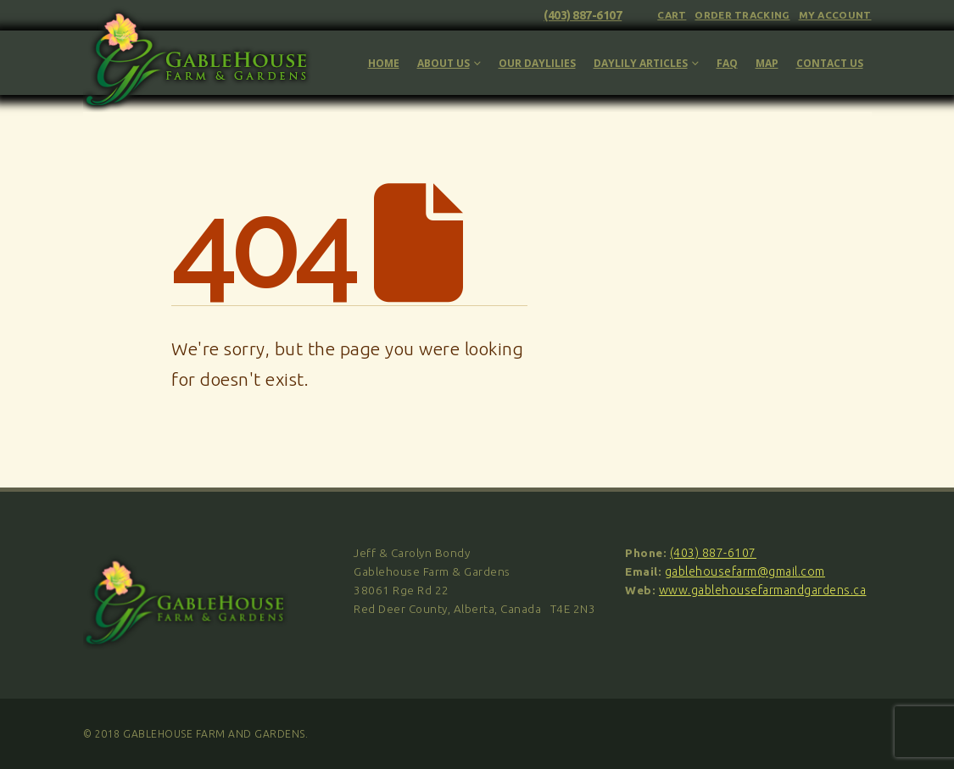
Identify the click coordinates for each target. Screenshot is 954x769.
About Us (443, 63)
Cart (671, 14)
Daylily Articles (641, 63)
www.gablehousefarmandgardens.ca (763, 590)
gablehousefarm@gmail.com (745, 571)
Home (383, 63)
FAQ (727, 63)
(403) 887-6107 (583, 15)
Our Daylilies (537, 63)
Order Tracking (742, 14)
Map (767, 63)
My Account (835, 14)
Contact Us (829, 63)
